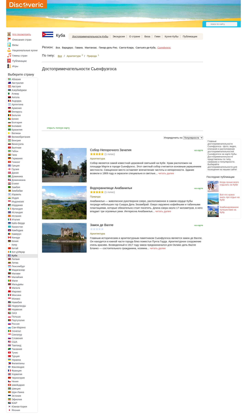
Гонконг (16, 162)
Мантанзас (91, 47)
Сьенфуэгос (164, 47)
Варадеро (67, 47)
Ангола (15, 97)
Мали (15, 280)
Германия (17, 158)
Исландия (17, 212)
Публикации (19, 60)
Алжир (15, 93)
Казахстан (17, 226)
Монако (16, 298)
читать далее (166, 173)
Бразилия (17, 129)
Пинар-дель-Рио (108, 47)
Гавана (79, 47)
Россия (16, 323)
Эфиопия (17, 399)
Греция (16, 165)
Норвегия (17, 309)
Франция (16, 370)
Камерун (16, 234)
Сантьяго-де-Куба (145, 47)
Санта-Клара (126, 47)
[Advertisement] (220, 86)
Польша (16, 316)
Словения (17, 338)
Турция (16, 356)
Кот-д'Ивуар (18, 252)
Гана (14, 154)
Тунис (15, 352)
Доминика (17, 176)
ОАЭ (14, 313)
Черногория (18, 377)
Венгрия (16, 140)
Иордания (17, 205)
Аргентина (17, 104)
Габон (15, 151)
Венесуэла (17, 144)
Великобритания (21, 136)
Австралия (17, 83)
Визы (15, 45)
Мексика (16, 295)
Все (58, 47)
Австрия (16, 86)
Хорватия (17, 374)
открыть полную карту (58, 128)
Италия (16, 219)
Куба (14, 255)
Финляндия (18, 367)
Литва (15, 262)
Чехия (15, 381)
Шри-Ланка (18, 392)
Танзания (17, 349)
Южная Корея (19, 406)
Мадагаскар (18, 270)
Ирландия (17, 208)
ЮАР (14, 403)
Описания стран (21, 39)
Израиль (16, 194)
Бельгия (16, 115)
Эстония (16, 395)
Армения (17, 108)
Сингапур (17, 334)
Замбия (16, 187)
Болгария (17, 122)
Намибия (17, 302)
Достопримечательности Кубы (90, 36)
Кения (15, 241)
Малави (16, 273)
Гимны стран (19, 55)
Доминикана (18, 180)
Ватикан (16, 133)
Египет (15, 183)
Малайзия (17, 277)
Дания (15, 172)
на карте (198, 150)
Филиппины (18, 363)
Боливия (16, 126)
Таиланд (16, 345)
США (14, 341)
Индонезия (18, 201)
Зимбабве (17, 190)
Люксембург (18, 266)
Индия (15, 198)
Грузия (15, 169)
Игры (15, 66)
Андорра (16, 101)
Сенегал (16, 331)
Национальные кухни (25, 50)
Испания (16, 216)
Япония (16, 410)
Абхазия (16, 79)
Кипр (14, 244)
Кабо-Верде (18, 223)
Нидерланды (19, 306)
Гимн (157, 36)
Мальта (16, 288)
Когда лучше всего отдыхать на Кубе (229, 183)
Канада (16, 237)
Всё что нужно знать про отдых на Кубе (229, 197)
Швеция (16, 388)
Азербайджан (19, 90)
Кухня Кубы (171, 36)
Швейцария (18, 385)
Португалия (18, 320)
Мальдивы (17, 284)
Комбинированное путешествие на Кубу (229, 210)
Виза (147, 36)
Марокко (16, 291)
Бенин (15, 118)
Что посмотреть (21, 34)
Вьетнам (16, 147)
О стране (134, 36)
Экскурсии (119, 36)
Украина (16, 359)
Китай (15, 248)
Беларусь (17, 111)
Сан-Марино (19, 327)
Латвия (16, 259)
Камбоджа (17, 230)
